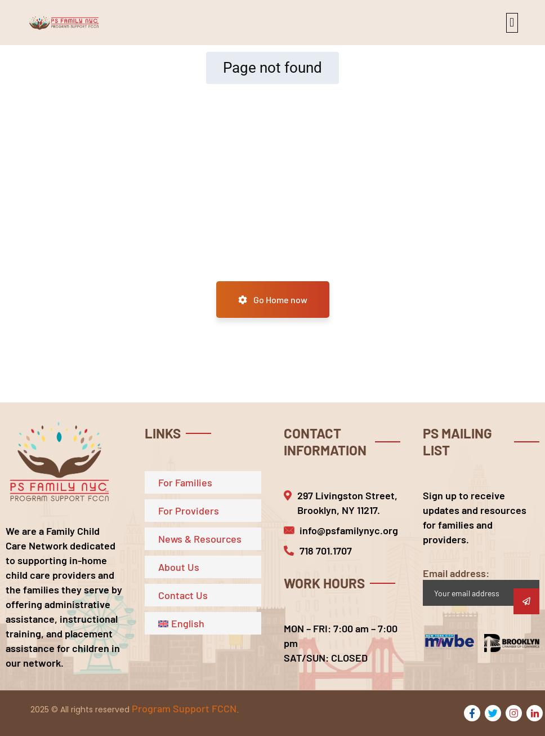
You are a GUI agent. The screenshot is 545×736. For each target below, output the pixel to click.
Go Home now (272, 299)
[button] (512, 23)
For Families (185, 482)
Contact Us (183, 595)
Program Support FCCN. (185, 708)
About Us (178, 567)
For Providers (188, 510)
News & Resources (200, 539)
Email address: (481, 586)
